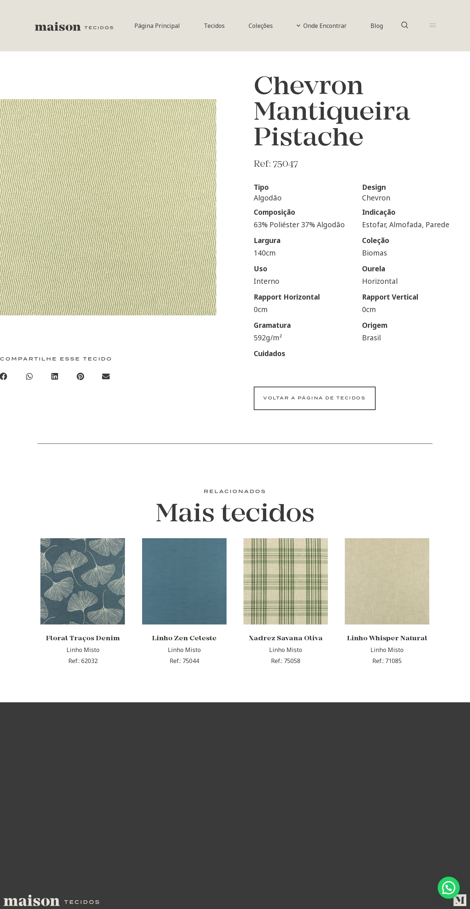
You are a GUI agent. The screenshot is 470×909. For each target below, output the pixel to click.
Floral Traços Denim (83, 651)
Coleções (261, 26)
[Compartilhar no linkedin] (55, 378)
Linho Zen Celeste (184, 651)
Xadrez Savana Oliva (286, 651)
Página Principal (157, 26)
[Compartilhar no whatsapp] (29, 378)
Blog (376, 26)
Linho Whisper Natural (387, 651)
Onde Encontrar (322, 26)
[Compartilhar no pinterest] (80, 378)
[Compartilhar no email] (106, 378)
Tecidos (214, 26)
